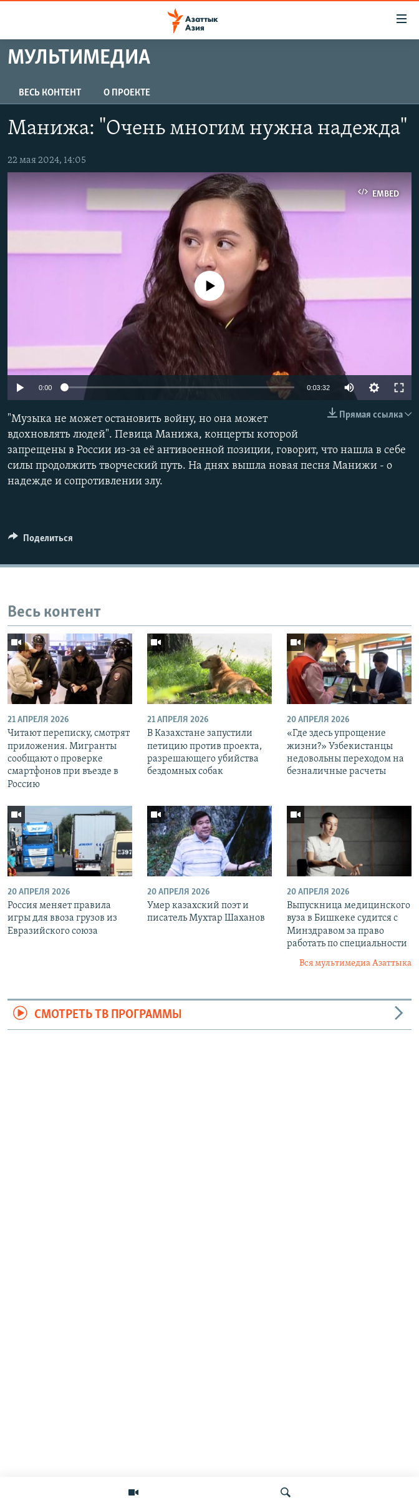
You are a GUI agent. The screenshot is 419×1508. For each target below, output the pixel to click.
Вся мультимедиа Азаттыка (355, 963)
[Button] (40, 541)
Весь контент (50, 93)
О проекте (127, 93)
